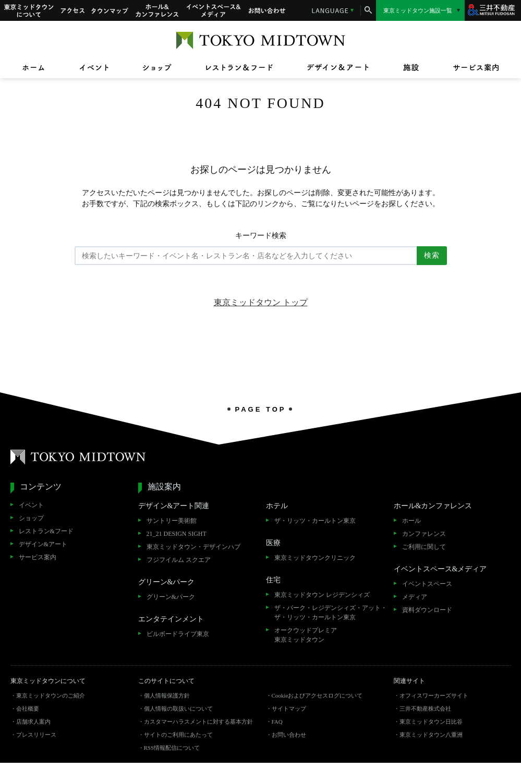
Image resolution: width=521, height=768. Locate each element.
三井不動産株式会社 (425, 708)
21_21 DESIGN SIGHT (177, 533)
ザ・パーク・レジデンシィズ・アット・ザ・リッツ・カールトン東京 (330, 612)
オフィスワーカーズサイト (433, 695)
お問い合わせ (267, 10)
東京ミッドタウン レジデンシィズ (322, 594)
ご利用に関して (424, 546)
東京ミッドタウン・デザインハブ (193, 546)
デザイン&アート (43, 544)
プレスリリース (36, 734)
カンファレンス (424, 533)
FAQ (277, 721)
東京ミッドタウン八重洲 (431, 734)
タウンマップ (110, 10)
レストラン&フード (46, 531)
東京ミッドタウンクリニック (315, 557)
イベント (31, 505)
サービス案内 (37, 557)
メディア (414, 597)
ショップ (31, 518)
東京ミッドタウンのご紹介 (50, 695)
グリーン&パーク (171, 597)
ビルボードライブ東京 (178, 634)
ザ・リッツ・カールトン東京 (315, 520)
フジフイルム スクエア (179, 559)
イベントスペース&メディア (213, 10)
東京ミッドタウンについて (28, 10)
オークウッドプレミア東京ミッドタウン (305, 635)
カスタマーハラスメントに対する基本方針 (198, 721)
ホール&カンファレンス (157, 10)
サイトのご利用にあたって (178, 734)
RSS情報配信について (172, 748)
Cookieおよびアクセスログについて (317, 695)
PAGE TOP (260, 409)
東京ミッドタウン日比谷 (431, 721)
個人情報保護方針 (167, 695)
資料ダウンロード (427, 610)
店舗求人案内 (33, 721)
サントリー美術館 (172, 520)
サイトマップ (289, 708)
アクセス (72, 10)
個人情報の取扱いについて (178, 708)
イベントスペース (427, 583)
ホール (411, 520)
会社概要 (27, 708)
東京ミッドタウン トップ (261, 302)
